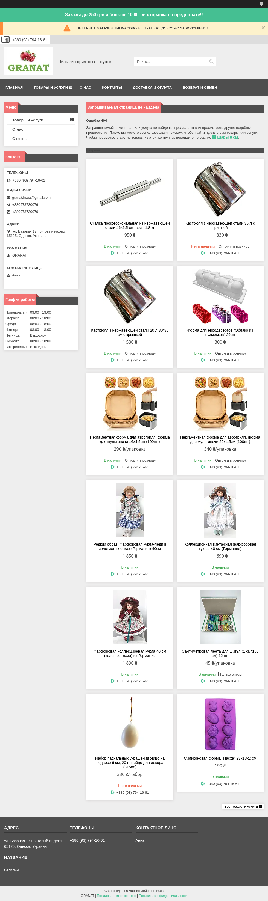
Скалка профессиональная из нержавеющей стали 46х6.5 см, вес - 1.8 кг (130, 225)
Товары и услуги (51, 87)
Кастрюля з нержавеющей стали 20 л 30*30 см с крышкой (129, 332)
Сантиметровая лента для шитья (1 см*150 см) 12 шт (220, 653)
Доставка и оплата (152, 87)
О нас (85, 87)
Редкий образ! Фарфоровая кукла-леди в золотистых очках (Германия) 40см (130, 546)
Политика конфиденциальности (163, 896)
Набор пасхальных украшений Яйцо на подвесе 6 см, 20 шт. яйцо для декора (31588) (130, 762)
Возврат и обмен (200, 87)
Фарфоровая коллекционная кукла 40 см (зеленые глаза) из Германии (130, 653)
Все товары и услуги (241, 806)
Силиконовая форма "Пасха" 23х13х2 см (220, 758)
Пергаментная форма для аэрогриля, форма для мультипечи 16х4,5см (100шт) (130, 439)
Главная (14, 87)
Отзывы (19, 138)
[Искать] (211, 61)
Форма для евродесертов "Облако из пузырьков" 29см (220, 332)
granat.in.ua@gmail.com (31, 197)
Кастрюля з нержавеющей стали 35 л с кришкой (220, 225)
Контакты (112, 87)
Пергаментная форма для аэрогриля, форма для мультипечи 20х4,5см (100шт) (220, 439)
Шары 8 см (227, 137)
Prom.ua (157, 891)
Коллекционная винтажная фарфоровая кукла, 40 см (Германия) (220, 546)
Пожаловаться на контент (116, 896)
